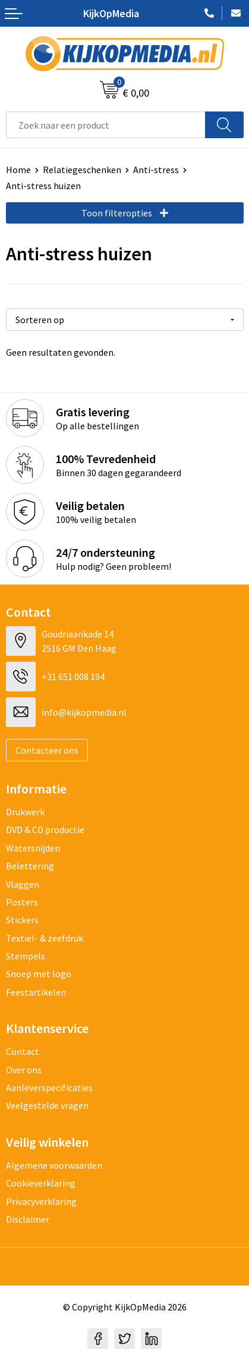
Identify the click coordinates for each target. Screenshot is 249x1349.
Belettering (30, 866)
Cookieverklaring (40, 1183)
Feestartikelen (36, 992)
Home (18, 170)
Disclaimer (27, 1219)
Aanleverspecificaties (49, 1087)
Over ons (24, 1070)
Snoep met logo (38, 974)
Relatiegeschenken (82, 170)
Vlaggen (22, 884)
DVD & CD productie (45, 829)
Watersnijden (33, 848)
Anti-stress (156, 170)
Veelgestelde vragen (47, 1105)
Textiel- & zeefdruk (44, 938)
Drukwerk (25, 812)
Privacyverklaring (41, 1201)
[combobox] (106, 124)
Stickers (22, 920)
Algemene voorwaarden (54, 1165)
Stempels (25, 956)
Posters (22, 902)
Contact (22, 1051)
